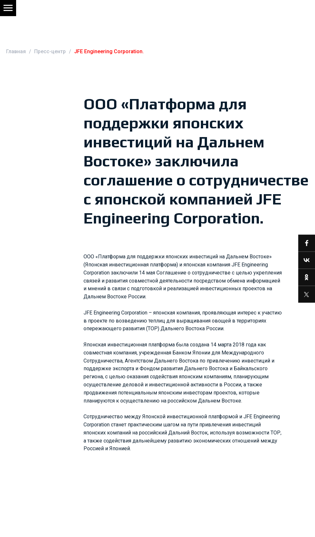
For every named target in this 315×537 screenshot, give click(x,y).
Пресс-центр (50, 51)
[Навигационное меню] (8, 8)
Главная (16, 51)
